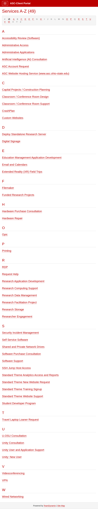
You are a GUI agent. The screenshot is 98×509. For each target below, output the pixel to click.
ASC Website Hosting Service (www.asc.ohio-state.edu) (35, 73)
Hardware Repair (12, 218)
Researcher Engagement (17, 316)
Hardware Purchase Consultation (22, 211)
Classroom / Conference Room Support (26, 103)
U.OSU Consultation (14, 435)
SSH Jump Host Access (16, 368)
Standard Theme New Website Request (26, 382)
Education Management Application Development (31, 157)
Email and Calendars (14, 164)
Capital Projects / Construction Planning (26, 89)
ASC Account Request (15, 66)
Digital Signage (11, 141)
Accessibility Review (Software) (21, 38)
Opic (5, 234)
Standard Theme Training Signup (22, 389)
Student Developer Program (19, 403)
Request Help (10, 274)
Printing (6, 250)
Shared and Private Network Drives (23, 346)
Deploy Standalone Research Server (24, 134)
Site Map (61, 506)
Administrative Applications (18, 52)
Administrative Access (15, 45)
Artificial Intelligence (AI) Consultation (24, 59)
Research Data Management (19, 295)
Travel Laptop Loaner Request (20, 419)
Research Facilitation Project (19, 302)
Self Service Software (15, 339)
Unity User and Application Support (23, 449)
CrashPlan (8, 110)
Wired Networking (13, 496)
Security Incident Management (20, 332)
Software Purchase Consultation (21, 353)
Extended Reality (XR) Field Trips (22, 171)
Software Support (12, 360)
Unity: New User (12, 456)
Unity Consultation (13, 442)
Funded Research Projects (18, 194)
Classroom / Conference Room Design (25, 96)
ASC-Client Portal (20, 3)
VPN (5, 480)
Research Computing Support (20, 288)
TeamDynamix (50, 506)
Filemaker (8, 187)
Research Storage (13, 309)
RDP (5, 267)
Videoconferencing (13, 473)
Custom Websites (12, 117)
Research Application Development (23, 281)
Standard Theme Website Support (22, 396)
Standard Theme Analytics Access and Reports (30, 375)
